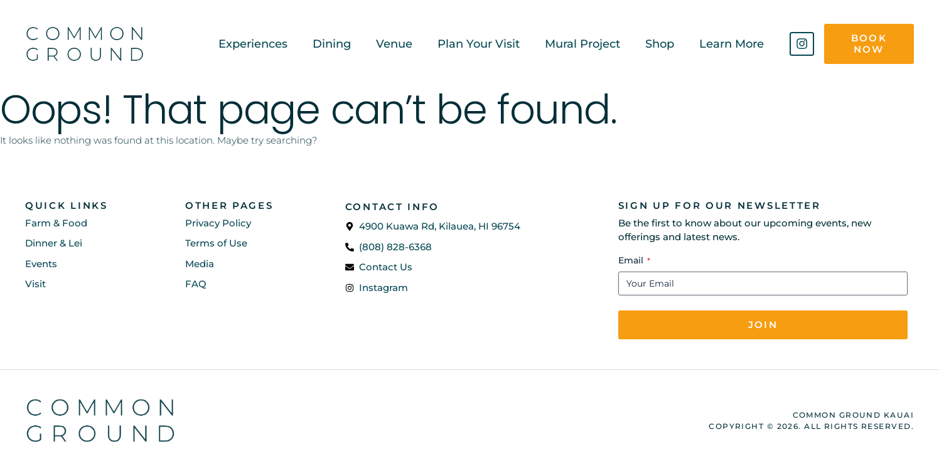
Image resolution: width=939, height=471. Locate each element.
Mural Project (582, 44)
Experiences (252, 44)
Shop (659, 44)
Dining (332, 44)
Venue (394, 44)
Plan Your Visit (478, 44)
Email (634, 260)
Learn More (731, 44)
